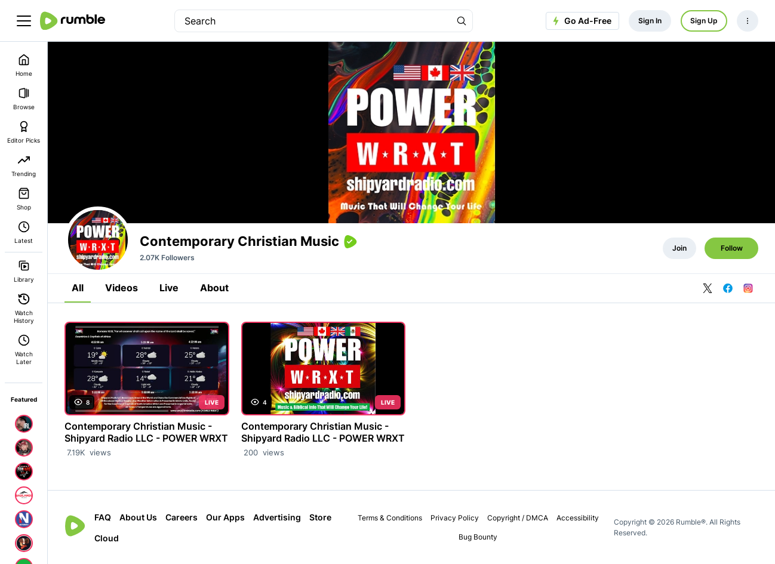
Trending (23, 165)
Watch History (24, 308)
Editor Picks (23, 132)
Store (320, 517)
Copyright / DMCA (517, 517)
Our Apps (225, 517)
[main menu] (23, 20)
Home (24, 65)
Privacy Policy (454, 517)
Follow (732, 248)
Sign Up (704, 20)
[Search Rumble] (461, 21)
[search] (313, 21)
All (78, 288)
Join (679, 248)
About (214, 288)
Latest (23, 232)
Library (24, 271)
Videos (121, 288)
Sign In (650, 20)
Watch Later (24, 349)
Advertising (277, 517)
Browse (24, 98)
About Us (138, 517)
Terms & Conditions (390, 517)
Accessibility (577, 517)
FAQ (102, 517)
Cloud (106, 538)
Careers (181, 517)
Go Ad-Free (580, 21)
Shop (24, 199)
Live (169, 288)
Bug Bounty (478, 536)
